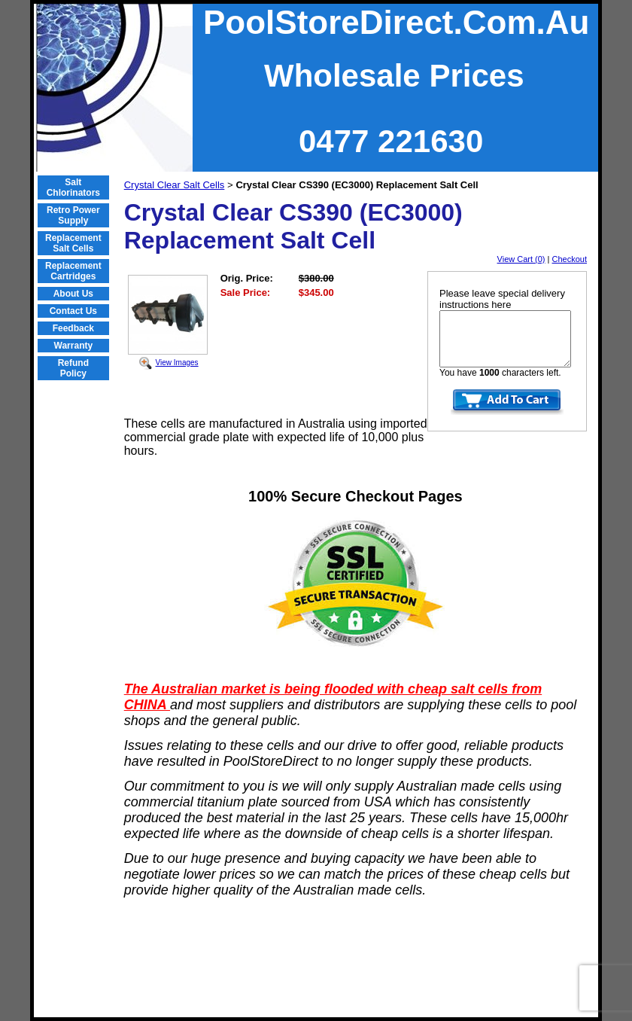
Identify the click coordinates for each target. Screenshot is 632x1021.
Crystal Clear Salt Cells (174, 184)
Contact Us (73, 311)
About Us (73, 293)
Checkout (569, 259)
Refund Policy (73, 368)
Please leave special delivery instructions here (502, 299)
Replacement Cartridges (73, 271)
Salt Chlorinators (73, 187)
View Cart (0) (521, 259)
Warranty (73, 345)
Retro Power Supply (73, 215)
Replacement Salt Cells (73, 243)
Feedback (73, 328)
